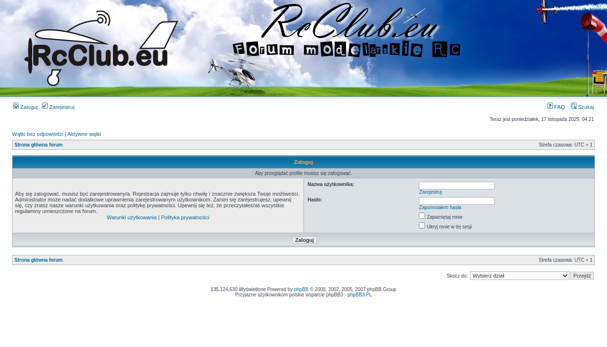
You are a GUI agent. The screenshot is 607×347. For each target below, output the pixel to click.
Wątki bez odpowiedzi (37, 134)
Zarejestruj (58, 107)
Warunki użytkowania (132, 217)
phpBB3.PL (359, 294)
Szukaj (582, 107)
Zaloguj (25, 107)
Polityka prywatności (185, 217)
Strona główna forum (38, 144)
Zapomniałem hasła (440, 207)
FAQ (556, 107)
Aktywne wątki (84, 134)
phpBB (301, 289)
